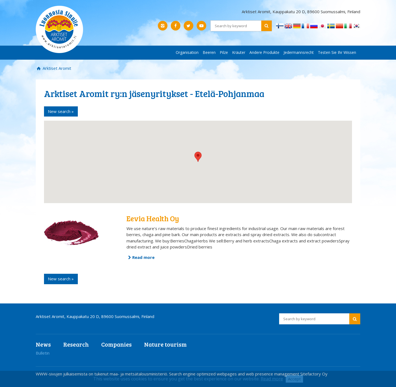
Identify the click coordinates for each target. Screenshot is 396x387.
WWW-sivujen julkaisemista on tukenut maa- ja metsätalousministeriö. (102, 374)
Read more (143, 257)
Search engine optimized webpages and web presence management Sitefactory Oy (248, 374)
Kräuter (238, 52)
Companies (116, 344)
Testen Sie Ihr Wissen (337, 52)
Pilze (224, 52)
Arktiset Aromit (56, 68)
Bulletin (43, 353)
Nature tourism (165, 344)
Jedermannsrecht (299, 52)
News (43, 344)
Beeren (209, 52)
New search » (61, 111)
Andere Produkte (264, 52)
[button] (198, 157)
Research (76, 344)
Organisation (187, 52)
